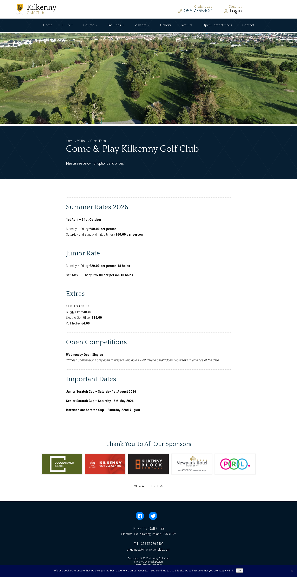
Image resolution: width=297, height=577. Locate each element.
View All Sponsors (148, 486)
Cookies (158, 564)
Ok (239, 570)
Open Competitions (217, 25)
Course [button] (90, 25)
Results (186, 25)
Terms (137, 564)
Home (47, 25)
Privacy (147, 564)
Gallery (165, 25)
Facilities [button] (116, 25)
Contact (248, 25)
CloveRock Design (152, 561)
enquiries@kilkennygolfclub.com (148, 549)
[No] (292, 571)
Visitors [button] (142, 25)
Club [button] (67, 25)
